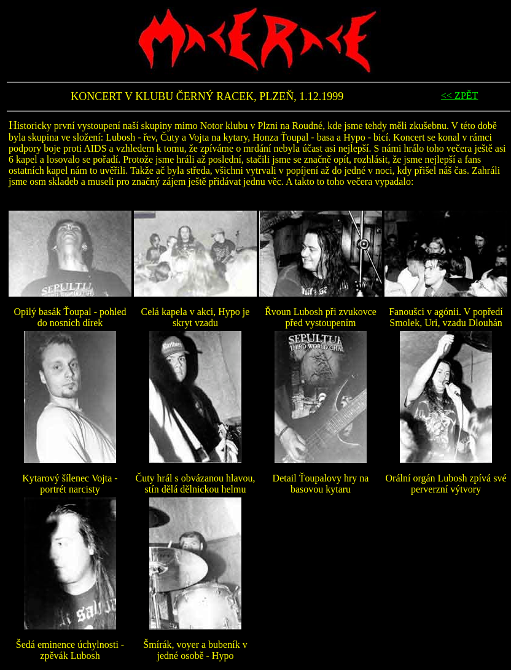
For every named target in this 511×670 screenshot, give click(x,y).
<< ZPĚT (459, 95)
